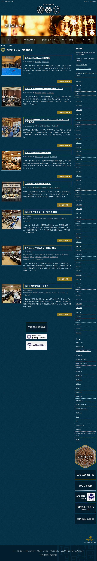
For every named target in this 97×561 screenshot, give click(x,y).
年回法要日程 (53, 551)
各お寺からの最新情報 (82, 363)
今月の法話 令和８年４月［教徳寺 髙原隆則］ (86, 60)
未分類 (77, 439)
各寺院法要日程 (80, 425)
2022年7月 (78, 271)
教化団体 (45, 188)
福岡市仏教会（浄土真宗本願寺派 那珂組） (85, 434)
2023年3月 (78, 238)
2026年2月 (78, 93)
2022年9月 (78, 262)
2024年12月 (79, 151)
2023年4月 (78, 233)
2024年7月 (78, 172)
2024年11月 (79, 155)
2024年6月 (78, 176)
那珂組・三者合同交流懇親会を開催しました (44, 89)
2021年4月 (78, 332)
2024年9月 (78, 163)
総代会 (44, 93)
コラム (87, 1)
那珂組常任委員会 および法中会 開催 (41, 212)
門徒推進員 (45, 62)
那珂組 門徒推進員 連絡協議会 (38, 153)
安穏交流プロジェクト (82, 408)
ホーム (4, 45)
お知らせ (93, 1)
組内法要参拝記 (80, 346)
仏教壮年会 (50, 93)
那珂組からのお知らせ (86, 40)
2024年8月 (78, 167)
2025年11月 (79, 105)
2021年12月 (79, 299)
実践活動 (46, 157)
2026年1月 (78, 97)
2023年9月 (78, 213)
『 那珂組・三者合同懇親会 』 (38, 184)
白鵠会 (77, 417)
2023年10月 (79, 209)
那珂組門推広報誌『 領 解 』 (83, 351)
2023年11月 (79, 205)
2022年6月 (78, 275)
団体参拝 (78, 429)
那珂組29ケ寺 (29, 40)
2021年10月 (79, 308)
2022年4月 (78, 283)
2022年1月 (78, 295)
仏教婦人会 (26, 221)
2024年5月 (78, 180)
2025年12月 (79, 101)
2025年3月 (78, 138)
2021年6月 (78, 324)
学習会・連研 (39, 126)
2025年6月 (78, 126)
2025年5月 (78, 130)
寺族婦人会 (39, 259)
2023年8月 (78, 217)
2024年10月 (79, 159)
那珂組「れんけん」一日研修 (37, 58)
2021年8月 (78, 316)
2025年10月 (79, 110)
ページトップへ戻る (90, 539)
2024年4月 (78, 184)
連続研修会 (38, 62)
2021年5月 (78, 328)
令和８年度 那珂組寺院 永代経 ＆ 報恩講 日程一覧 (85, 53)
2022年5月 (78, 279)
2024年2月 (78, 192)
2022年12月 (79, 250)
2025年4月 (78, 134)
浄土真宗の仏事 (48, 40)
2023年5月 (78, 229)
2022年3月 (78, 287)
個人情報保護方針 (79, 551)
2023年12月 (79, 200)
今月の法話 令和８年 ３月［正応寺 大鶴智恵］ (86, 74)
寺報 (77, 421)
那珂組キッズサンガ (29, 259)
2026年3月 (78, 89)
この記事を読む (64, 81)
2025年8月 (78, 118)
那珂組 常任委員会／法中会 (36, 286)
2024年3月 (78, 188)
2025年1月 (78, 147)
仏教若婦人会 (54, 257)
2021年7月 (78, 320)
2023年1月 (78, 246)
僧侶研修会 (65, 254)
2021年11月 (79, 304)
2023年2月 (78, 242)
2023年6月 (78, 225)
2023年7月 (78, 221)
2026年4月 (78, 85)
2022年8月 (78, 266)
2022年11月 (79, 254)
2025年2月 (78, 143)
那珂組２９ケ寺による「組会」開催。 (41, 248)
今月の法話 (79, 355)
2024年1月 (78, 196)
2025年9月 (78, 114)
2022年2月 (78, 291)
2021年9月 (78, 312)
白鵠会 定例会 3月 (81, 65)
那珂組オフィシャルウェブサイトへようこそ (10, 40)
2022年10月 (79, 258)
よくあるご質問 (67, 40)
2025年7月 (78, 122)
